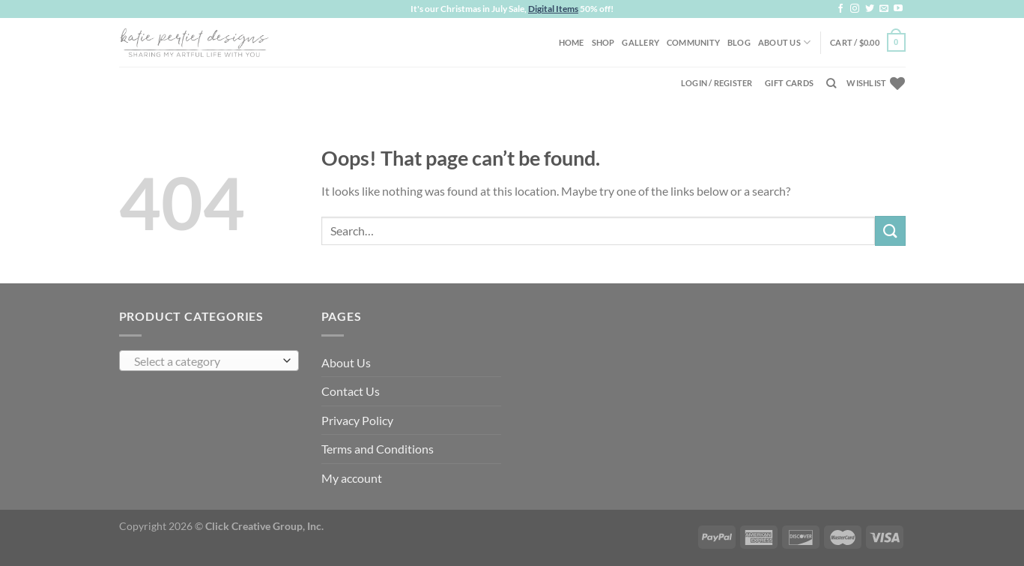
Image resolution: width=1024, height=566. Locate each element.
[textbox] (205, 361)
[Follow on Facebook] (840, 9)
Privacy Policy (357, 420)
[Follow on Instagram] (854, 9)
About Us (784, 42)
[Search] (831, 83)
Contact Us (350, 391)
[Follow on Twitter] (869, 9)
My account (351, 478)
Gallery (640, 42)
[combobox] (209, 360)
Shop (603, 42)
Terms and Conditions (377, 449)
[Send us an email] (883, 9)
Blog (739, 42)
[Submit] (890, 230)
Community (693, 42)
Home (571, 42)
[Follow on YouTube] (898, 9)
